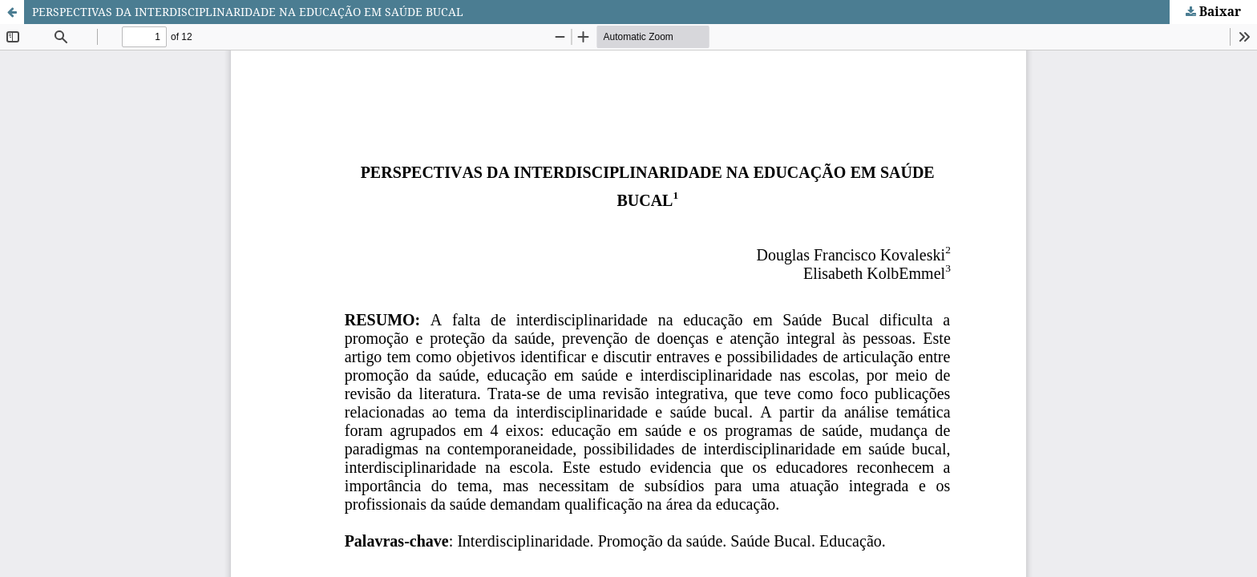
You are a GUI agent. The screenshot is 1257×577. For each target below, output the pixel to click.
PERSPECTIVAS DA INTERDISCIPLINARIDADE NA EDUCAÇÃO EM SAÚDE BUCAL (247, 11)
